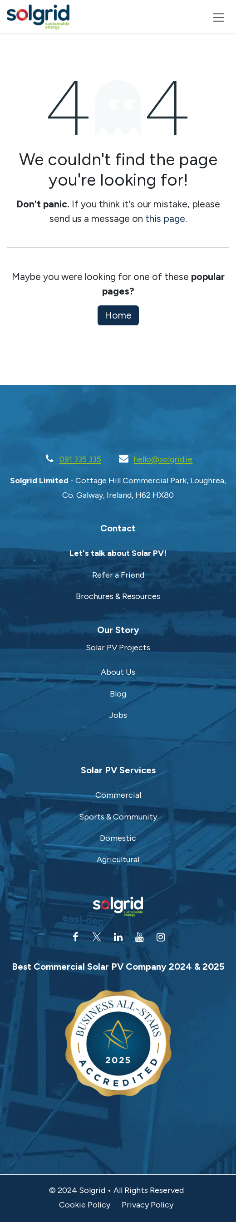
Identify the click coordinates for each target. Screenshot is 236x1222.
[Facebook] (75, 937)
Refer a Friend (118, 575)
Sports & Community (118, 817)
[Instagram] (161, 937)
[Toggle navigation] (218, 17)
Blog (118, 694)
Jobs (118, 715)
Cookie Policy (84, 1205)
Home (118, 315)
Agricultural (118, 859)
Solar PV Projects (118, 648)
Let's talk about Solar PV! (118, 553)
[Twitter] (97, 937)
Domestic (118, 838)
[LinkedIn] (118, 937)
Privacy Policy (147, 1205)
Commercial (118, 795)
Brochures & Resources (118, 596)
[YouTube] (139, 937)
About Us (118, 672)
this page (165, 218)
